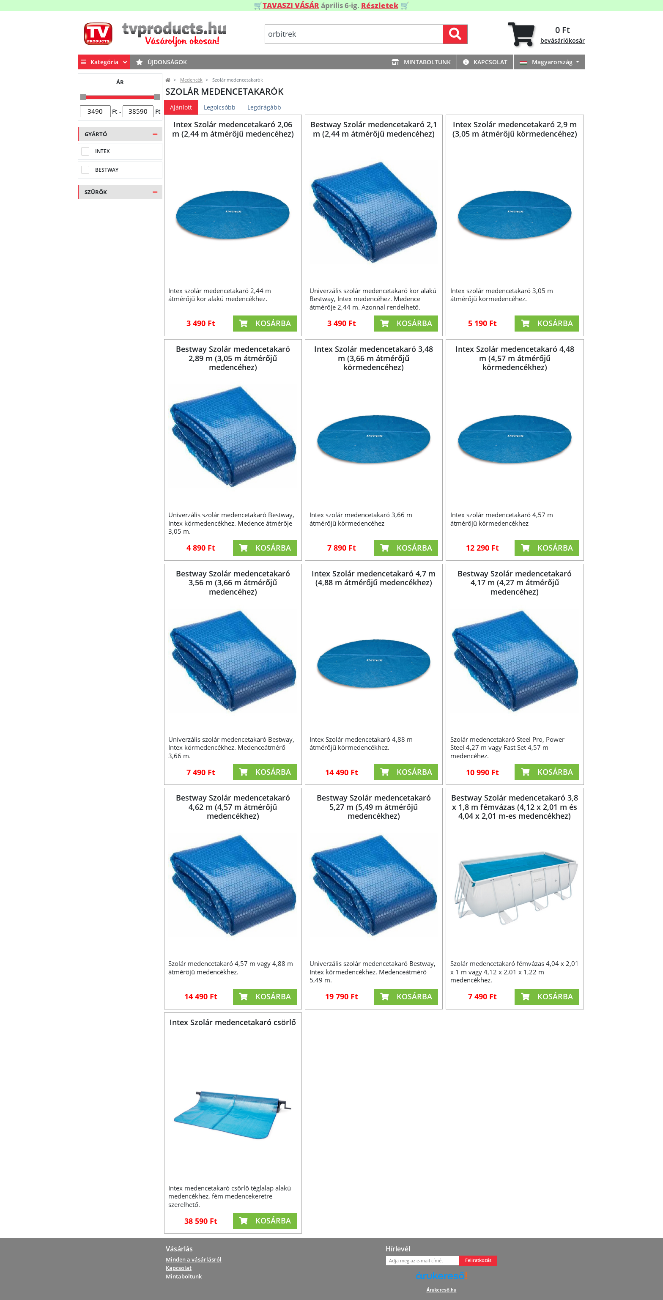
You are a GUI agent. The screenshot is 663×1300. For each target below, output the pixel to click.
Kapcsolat (485, 62)
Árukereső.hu (442, 1289)
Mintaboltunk (421, 62)
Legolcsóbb (220, 107)
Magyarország (547, 62)
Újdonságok (161, 62)
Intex (102, 151)
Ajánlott (181, 107)
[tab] (546, 34)
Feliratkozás (478, 1260)
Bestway (106, 169)
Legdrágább (264, 107)
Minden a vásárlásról (194, 1259)
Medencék (191, 80)
